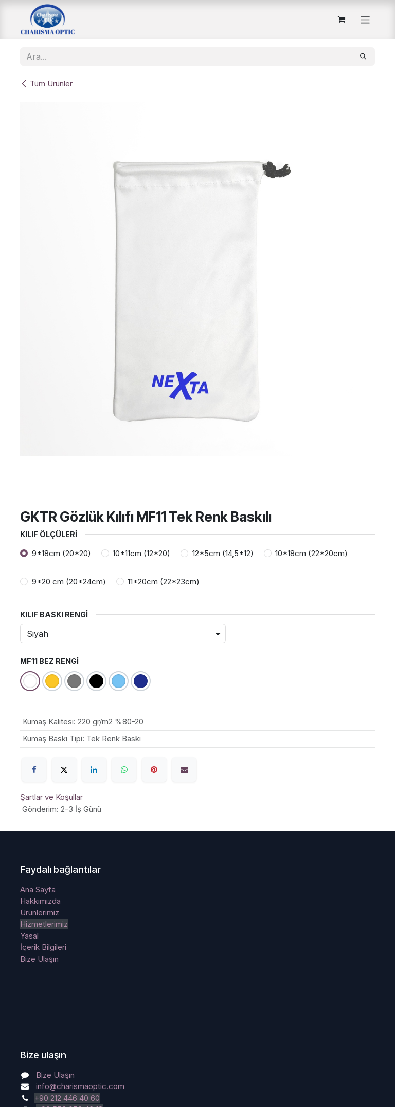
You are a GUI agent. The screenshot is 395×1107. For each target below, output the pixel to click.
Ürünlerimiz (39, 913)
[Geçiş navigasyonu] (365, 19)
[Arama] (363, 56)
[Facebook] (34, 769)
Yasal (29, 936)
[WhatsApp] (124, 769)
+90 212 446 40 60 (67, 1098)
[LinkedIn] (94, 769)
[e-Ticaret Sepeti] (341, 19)
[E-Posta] (184, 769)
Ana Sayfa (38, 889)
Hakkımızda (40, 901)
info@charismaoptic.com (80, 1086)
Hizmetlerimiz (44, 924)
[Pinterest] (154, 769)
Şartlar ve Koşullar (51, 797)
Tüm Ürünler (46, 83)
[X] (64, 769)
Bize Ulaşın (39, 959)
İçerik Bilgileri (43, 947)
